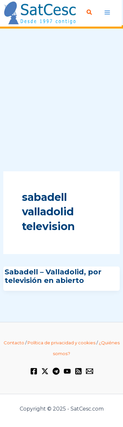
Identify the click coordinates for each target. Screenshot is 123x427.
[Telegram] (56, 371)
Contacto (14, 342)
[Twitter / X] (45, 371)
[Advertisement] (61, 100)
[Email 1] (89, 371)
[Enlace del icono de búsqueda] (89, 12)
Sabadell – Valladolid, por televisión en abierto (53, 276)
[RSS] (78, 371)
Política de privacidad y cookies (61, 342)
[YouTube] (67, 371)
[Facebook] (33, 371)
